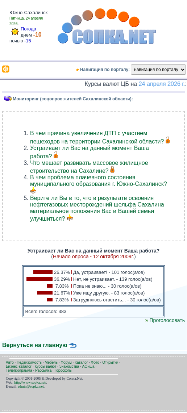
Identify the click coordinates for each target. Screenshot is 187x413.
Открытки (110, 362)
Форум (66, 362)
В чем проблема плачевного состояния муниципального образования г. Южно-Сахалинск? (98, 180)
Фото (95, 362)
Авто (10, 362)
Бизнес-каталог (19, 366)
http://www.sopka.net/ (30, 382)
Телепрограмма (19, 370)
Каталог (81, 362)
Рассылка (43, 370)
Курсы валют (46, 366)
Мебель (51, 362)
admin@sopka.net (31, 386)
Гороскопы (63, 370)
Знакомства (69, 366)
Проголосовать (165, 320)
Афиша (88, 366)
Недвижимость (29, 362)
